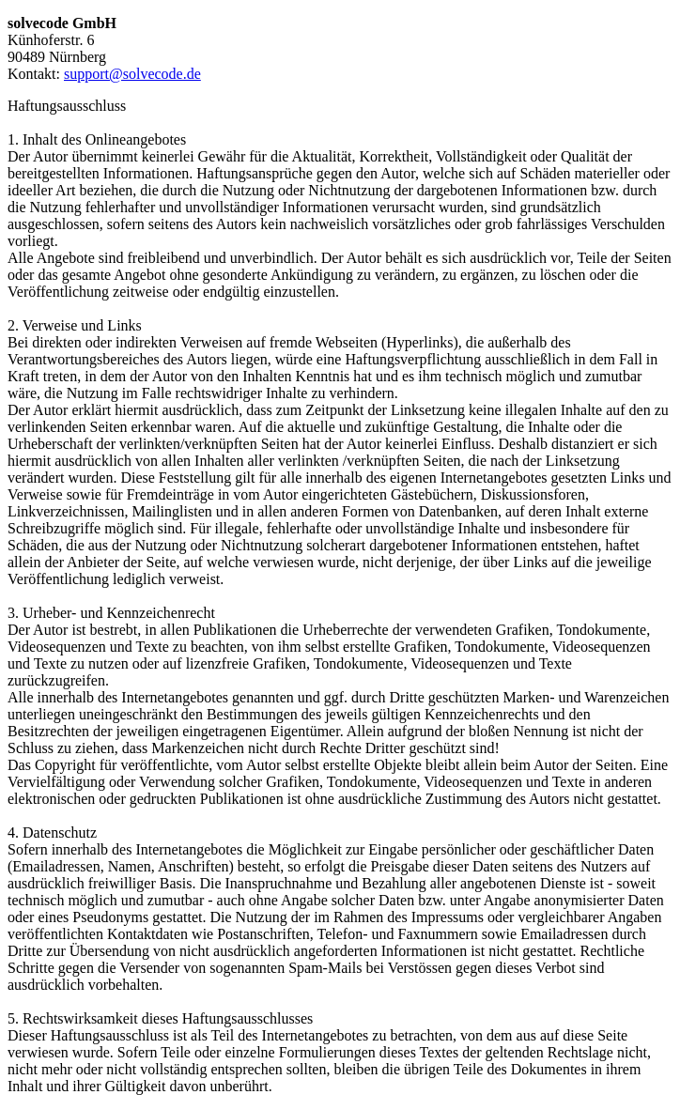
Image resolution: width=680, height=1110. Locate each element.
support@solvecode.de (132, 74)
